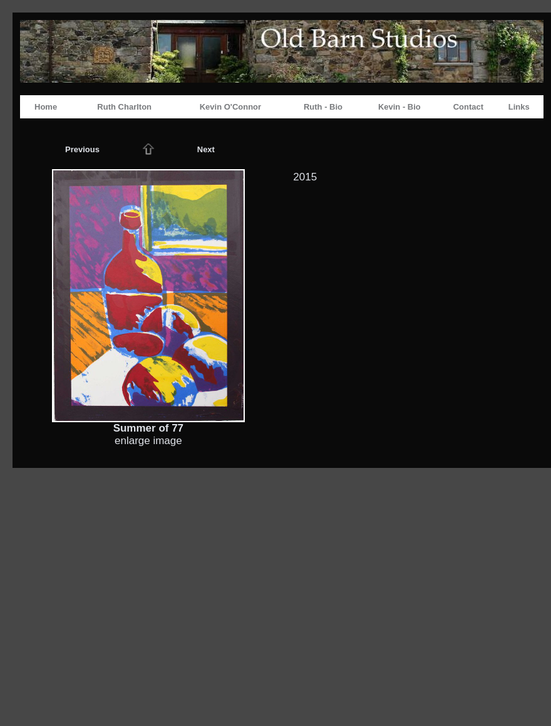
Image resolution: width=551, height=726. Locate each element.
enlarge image (148, 441)
